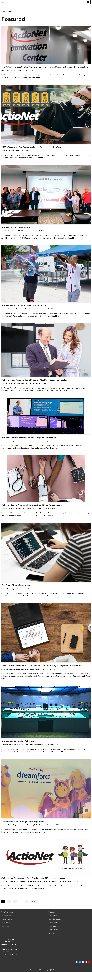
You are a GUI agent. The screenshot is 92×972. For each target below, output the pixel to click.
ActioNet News (6, 151)
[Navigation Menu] (88, 2)
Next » (34, 902)
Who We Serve (7, 912)
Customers (6, 916)
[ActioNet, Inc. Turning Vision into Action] (3, 2)
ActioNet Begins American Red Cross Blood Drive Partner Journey (32, 505)
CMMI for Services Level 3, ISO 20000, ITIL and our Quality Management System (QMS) (42, 665)
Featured (20, 70)
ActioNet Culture (18, 309)
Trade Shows (53, 923)
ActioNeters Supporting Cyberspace (18, 741)
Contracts (6, 923)
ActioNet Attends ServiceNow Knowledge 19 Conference (28, 437)
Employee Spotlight (19, 825)
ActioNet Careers (7, 383)
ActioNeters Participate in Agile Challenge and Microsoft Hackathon (33, 878)
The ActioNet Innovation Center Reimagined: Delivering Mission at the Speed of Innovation (44, 67)
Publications (53, 927)
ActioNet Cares (6, 309)
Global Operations (40, 825)
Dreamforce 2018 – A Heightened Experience (23, 822)
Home (3, 11)
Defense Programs (31, 745)
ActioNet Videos (55, 920)
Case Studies (7, 920)
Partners (5, 927)
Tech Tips (11, 589)
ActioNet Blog (54, 934)
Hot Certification (25, 231)
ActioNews (53, 916)
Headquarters (36, 383)
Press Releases (54, 930)
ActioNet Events (30, 309)
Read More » (41, 77)
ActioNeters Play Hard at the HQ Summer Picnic (24, 305)
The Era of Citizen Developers (15, 585)
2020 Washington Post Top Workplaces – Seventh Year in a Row (31, 147)
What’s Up (51, 912)
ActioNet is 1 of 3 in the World (15, 227)
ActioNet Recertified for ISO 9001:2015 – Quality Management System (34, 380)
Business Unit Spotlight (9, 70)
